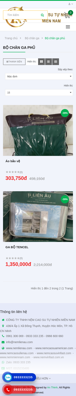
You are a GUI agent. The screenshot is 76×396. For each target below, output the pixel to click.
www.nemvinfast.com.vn (48, 357)
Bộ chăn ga (32, 38)
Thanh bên (14, 62)
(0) (21, 172)
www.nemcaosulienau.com (17, 353)
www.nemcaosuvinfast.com (54, 353)
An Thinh (52, 387)
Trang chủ (11, 38)
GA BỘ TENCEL (16, 247)
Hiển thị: (68, 85)
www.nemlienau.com (19, 348)
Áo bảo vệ (12, 161)
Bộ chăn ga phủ (55, 38)
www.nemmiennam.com (15, 357)
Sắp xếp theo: (65, 69)
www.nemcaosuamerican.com (54, 348)
